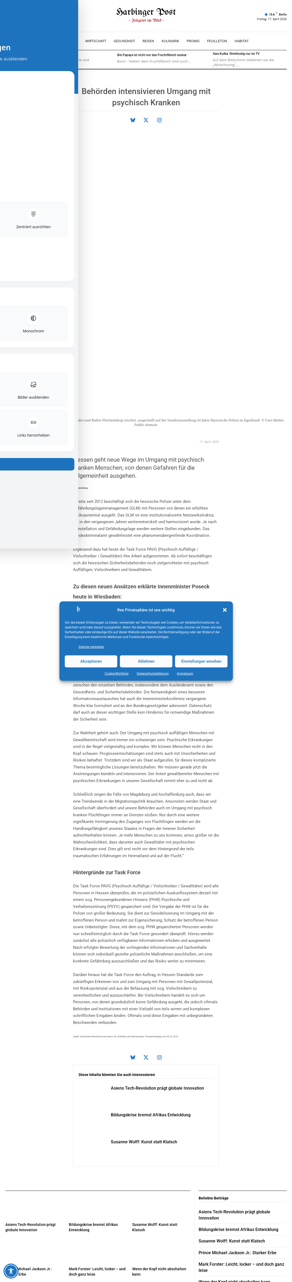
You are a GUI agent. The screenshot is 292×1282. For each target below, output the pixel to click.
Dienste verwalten (91, 646)
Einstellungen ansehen (201, 661)
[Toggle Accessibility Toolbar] (11, 1271)
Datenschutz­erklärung (153, 673)
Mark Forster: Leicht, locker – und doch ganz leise (241, 1133)
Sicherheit (100, 487)
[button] (224, 610)
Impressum (185, 673)
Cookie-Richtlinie (116, 673)
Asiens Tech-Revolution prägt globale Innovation (240, 1089)
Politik (194, 507)
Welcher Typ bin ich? (36, 54)
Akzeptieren (91, 661)
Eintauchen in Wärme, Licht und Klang (231, 1155)
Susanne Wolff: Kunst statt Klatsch (152, 1018)
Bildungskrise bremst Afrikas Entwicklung (160, 991)
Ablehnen (146, 661)
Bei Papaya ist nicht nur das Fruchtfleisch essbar (152, 55)
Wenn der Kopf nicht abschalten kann (230, 1144)
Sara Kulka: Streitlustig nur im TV (236, 54)
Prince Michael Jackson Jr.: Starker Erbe (233, 1122)
